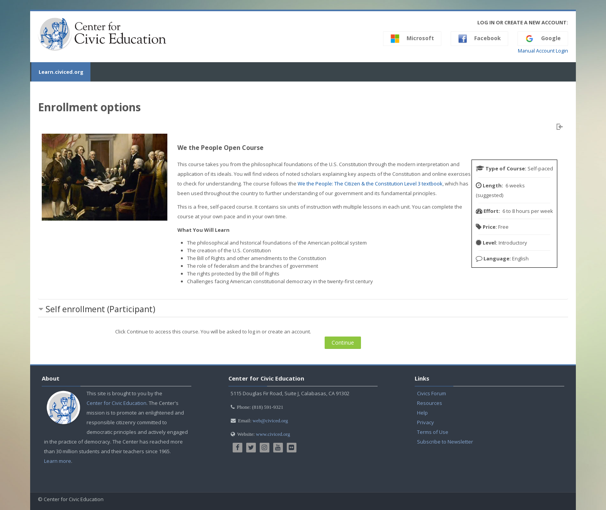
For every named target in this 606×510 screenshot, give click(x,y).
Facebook (479, 38)
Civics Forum (431, 393)
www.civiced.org (273, 434)
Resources (429, 403)
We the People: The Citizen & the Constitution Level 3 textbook (370, 183)
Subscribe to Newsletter (445, 441)
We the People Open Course (220, 147)
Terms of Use (432, 431)
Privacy (425, 422)
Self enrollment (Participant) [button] (100, 309)
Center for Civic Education (116, 403)
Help (422, 412)
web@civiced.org (270, 420)
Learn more (57, 460)
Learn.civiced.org (60, 71)
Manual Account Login (543, 51)
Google (543, 38)
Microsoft (412, 38)
